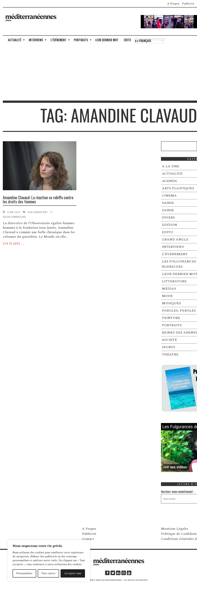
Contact (88, 538)
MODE (167, 295)
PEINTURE (171, 317)
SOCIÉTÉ (169, 339)
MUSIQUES (171, 303)
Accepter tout (72, 573)
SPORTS (168, 347)
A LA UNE (170, 166)
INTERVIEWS (36, 39)
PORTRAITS (81, 39)
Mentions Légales (174, 528)
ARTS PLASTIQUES (178, 188)
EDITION (169, 224)
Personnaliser (24, 573)
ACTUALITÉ (14, 39)
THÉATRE (170, 354)
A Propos (173, 3)
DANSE (168, 202)
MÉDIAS (169, 288)
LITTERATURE (174, 281)
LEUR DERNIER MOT (106, 39)
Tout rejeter (48, 573)
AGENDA (169, 180)
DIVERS (168, 217)
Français (143, 40)
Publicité (188, 3)
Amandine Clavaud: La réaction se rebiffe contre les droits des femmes (38, 199)
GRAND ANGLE (175, 239)
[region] (49, 560)
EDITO (127, 39)
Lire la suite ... (13, 243)
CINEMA (169, 195)
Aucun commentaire (14, 216)
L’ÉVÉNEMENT (58, 39)
